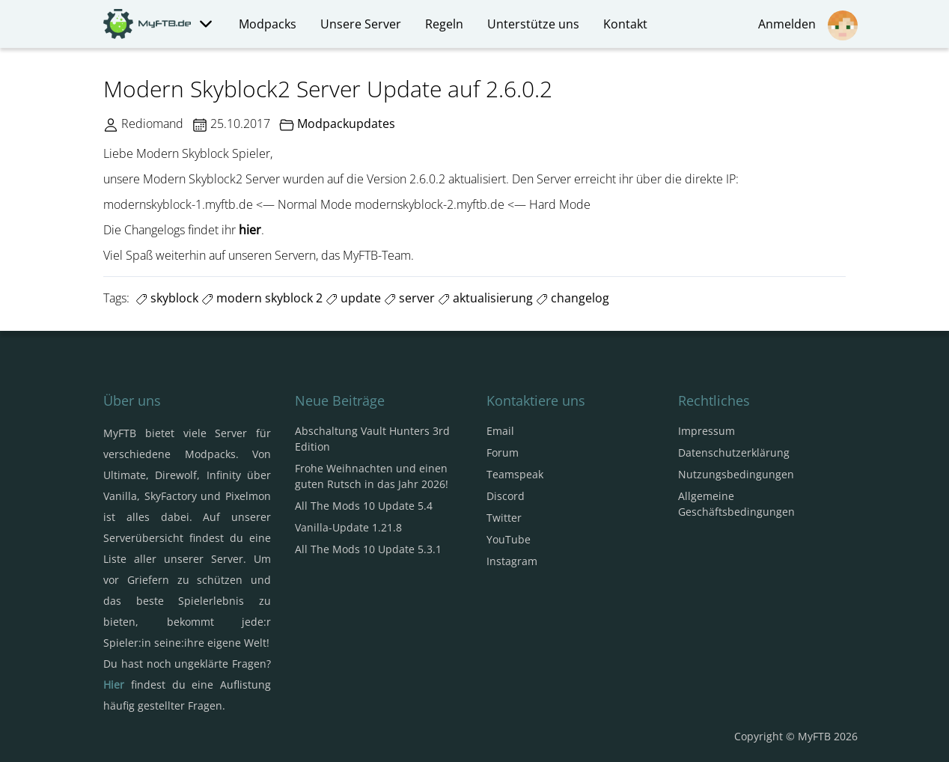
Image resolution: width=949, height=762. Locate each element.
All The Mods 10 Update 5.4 (364, 506)
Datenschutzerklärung (734, 452)
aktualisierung (485, 298)
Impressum (706, 431)
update (353, 298)
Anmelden (808, 25)
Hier (113, 684)
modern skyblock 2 (262, 298)
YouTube (508, 539)
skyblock (166, 298)
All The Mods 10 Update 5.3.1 (368, 549)
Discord (505, 496)
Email (500, 431)
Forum (502, 452)
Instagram (511, 561)
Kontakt (625, 24)
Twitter (504, 517)
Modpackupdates (346, 123)
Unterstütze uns (533, 24)
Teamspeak (514, 474)
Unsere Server (360, 24)
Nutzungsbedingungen (736, 474)
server (409, 298)
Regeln (444, 24)
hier (250, 230)
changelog (572, 298)
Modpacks (267, 24)
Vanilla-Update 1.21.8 (348, 527)
